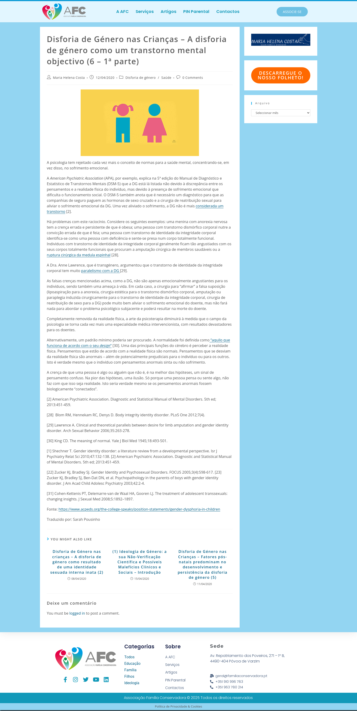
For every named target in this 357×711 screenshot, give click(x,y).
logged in (77, 613)
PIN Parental (196, 11)
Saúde (166, 77)
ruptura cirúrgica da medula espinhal (79, 254)
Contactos (227, 11)
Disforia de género (140, 77)
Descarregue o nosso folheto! (280, 75)
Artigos (168, 11)
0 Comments (192, 77)
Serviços (145, 11)
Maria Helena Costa (69, 77)
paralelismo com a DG (100, 270)
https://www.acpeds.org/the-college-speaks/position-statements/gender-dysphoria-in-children (139, 509)
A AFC (122, 11)
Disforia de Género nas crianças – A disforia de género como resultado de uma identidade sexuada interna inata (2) (76, 562)
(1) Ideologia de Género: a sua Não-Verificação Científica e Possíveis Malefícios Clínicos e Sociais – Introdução (140, 562)
